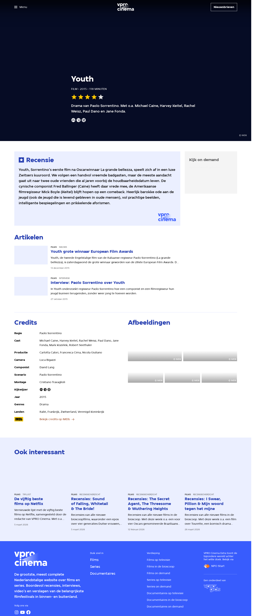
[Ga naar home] (125, 7)
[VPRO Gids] (212, 588)
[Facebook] (28, 612)
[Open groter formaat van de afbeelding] (155, 346)
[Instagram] (16, 612)
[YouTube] (22, 612)
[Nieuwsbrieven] (224, 7)
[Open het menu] (20, 7)
